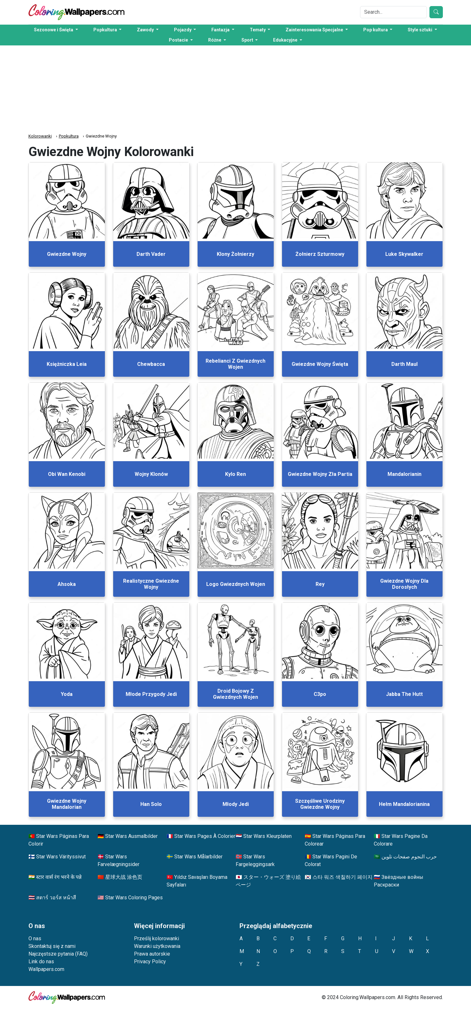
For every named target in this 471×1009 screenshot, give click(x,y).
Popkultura (69, 136)
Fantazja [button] (221, 29)
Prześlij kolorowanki (156, 938)
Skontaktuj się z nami (51, 946)
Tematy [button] (258, 29)
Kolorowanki (40, 136)
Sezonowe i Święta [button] (54, 29)
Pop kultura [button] (376, 29)
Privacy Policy (150, 961)
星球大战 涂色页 (123, 877)
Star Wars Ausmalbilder (131, 836)
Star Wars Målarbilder (198, 857)
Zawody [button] (146, 29)
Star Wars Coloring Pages (134, 898)
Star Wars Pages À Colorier (204, 836)
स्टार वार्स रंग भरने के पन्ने (59, 877)
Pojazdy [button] (183, 29)
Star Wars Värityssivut (61, 857)
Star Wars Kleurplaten (267, 836)
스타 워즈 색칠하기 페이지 (342, 877)
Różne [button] (215, 40)
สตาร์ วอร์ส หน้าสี (56, 898)
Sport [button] (247, 40)
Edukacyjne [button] (285, 40)
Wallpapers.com (46, 969)
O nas (34, 938)
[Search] (393, 12)
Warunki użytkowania (157, 946)
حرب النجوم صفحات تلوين (409, 857)
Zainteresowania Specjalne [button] (315, 29)
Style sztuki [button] (420, 29)
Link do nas (41, 961)
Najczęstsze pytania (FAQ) (58, 954)
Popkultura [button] (105, 29)
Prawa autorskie (152, 954)
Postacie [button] (179, 40)
